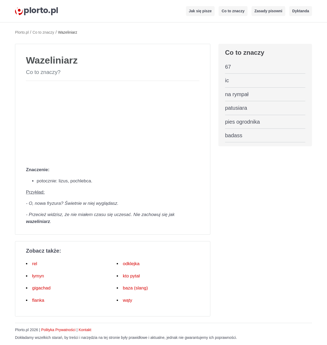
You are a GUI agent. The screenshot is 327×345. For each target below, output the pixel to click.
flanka (38, 300)
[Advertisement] (112, 122)
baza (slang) (135, 288)
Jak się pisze (200, 11)
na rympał (237, 94)
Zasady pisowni (268, 11)
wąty (127, 300)
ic (227, 80)
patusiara (236, 108)
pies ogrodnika (242, 122)
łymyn (38, 276)
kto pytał (131, 276)
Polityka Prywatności (58, 330)
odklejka (131, 263)
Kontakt (85, 330)
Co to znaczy (233, 11)
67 (228, 67)
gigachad (41, 288)
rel (34, 263)
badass (233, 135)
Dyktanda (300, 11)
